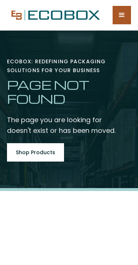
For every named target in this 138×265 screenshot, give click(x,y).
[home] (54, 15)
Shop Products (35, 152)
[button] (122, 15)
